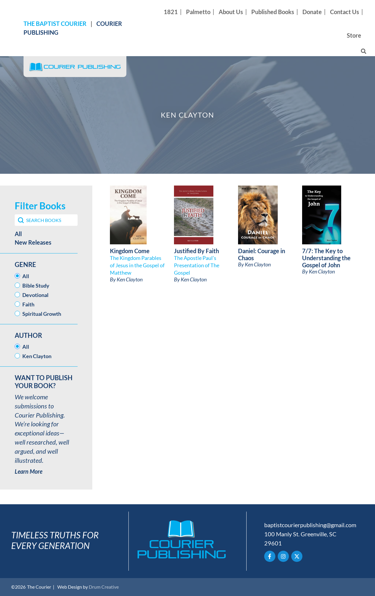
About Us (231, 11)
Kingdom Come (130, 250)
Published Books (272, 11)
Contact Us (344, 11)
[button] (46, 233)
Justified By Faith (196, 250)
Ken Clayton (130, 279)
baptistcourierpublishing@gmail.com (310, 524)
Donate (312, 11)
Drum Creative (104, 587)
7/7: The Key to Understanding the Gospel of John (326, 257)
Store (354, 35)
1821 (171, 11)
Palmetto (198, 11)
